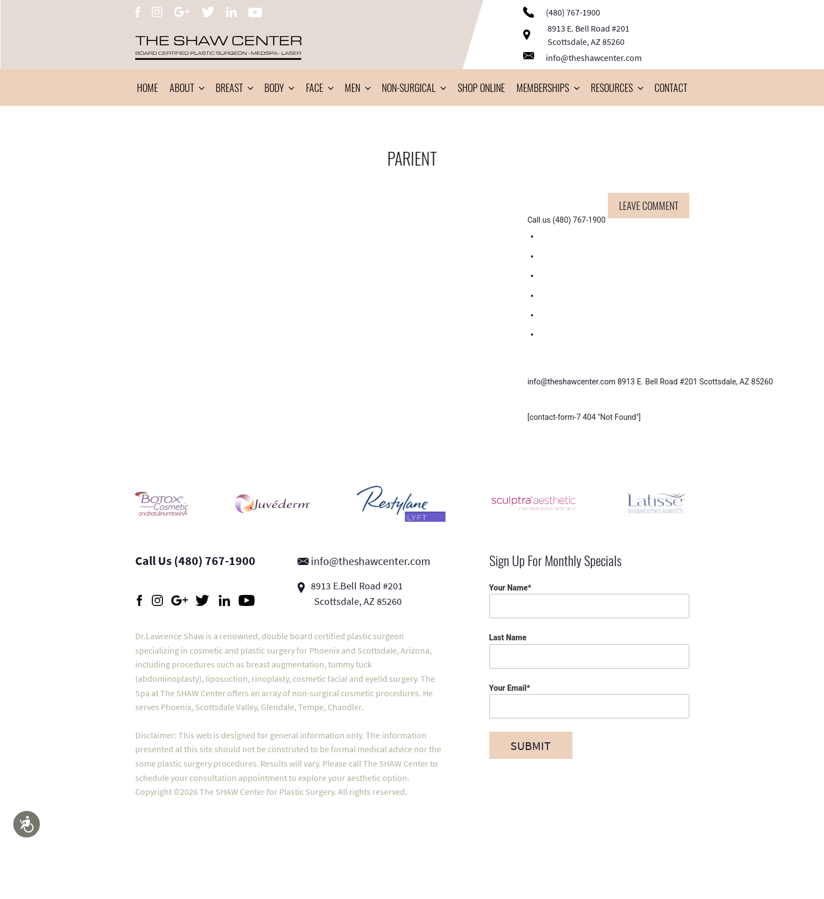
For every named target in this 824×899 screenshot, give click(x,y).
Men (357, 87)
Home (147, 87)
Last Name (589, 650)
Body (279, 87)
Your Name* (589, 600)
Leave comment (648, 205)
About (187, 87)
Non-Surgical (414, 87)
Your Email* (589, 701)
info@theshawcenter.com (582, 57)
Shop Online (481, 87)
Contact (670, 87)
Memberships (547, 87)
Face (319, 87)
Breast (234, 87)
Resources (617, 87)
